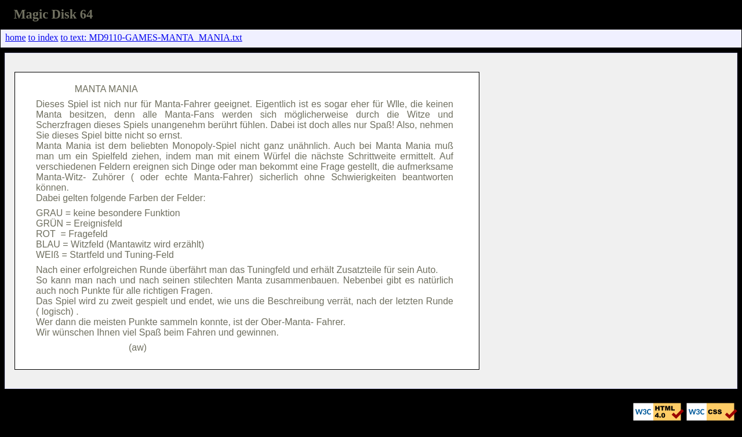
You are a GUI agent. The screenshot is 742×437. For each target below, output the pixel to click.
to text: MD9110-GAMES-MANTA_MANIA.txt (151, 37)
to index (43, 37)
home (15, 37)
